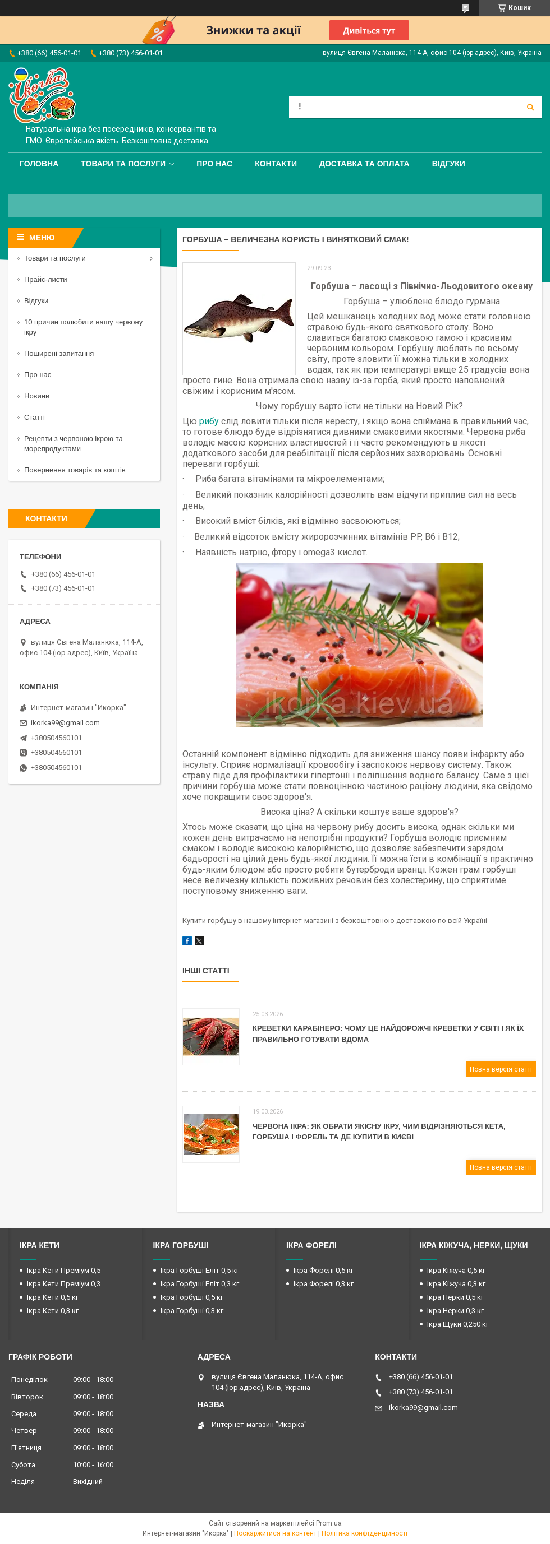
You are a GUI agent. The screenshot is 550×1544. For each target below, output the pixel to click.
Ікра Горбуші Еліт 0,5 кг (200, 1270)
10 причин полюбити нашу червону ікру (83, 327)
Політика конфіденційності (364, 1533)
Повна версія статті (501, 1069)
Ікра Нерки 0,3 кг (455, 1310)
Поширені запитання (59, 353)
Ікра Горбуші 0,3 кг (192, 1310)
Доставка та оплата (364, 163)
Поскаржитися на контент (275, 1533)
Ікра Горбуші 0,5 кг (192, 1297)
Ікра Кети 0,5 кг (53, 1297)
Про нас (214, 163)
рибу (209, 421)
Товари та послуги (123, 163)
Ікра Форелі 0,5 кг (324, 1270)
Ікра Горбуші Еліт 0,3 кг (200, 1283)
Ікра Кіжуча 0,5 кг (456, 1270)
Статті (34, 417)
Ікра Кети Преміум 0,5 (63, 1270)
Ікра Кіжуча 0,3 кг (456, 1283)
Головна (39, 163)
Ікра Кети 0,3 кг (53, 1310)
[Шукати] (530, 107)
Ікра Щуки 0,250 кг (458, 1324)
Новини (36, 396)
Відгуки (448, 163)
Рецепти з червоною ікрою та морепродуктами (73, 443)
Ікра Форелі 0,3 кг (324, 1283)
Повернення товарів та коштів (75, 470)
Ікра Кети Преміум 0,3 (63, 1283)
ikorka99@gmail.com (65, 722)
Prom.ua (329, 1523)
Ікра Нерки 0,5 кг (455, 1297)
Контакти (276, 163)
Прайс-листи (45, 279)
